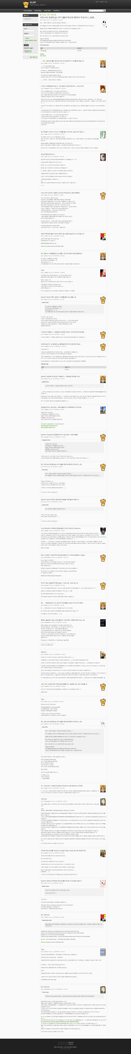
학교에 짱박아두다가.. (48, 154)
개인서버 (44, 799)
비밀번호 (26, 33)
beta (45, 20)
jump (46, 195)
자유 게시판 (53, 14)
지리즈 (46, 236)
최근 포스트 (28, 19)
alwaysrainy (47, 622)
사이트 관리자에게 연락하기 (70, 1047)
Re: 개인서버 (45, 915)
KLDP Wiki (47, 10)
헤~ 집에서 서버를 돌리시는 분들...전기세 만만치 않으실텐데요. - (62, 253)
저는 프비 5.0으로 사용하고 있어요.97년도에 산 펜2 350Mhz (60, 193)
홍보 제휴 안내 (33, 57)
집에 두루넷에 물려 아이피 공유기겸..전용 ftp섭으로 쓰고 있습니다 (62, 234)
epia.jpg (44, 50)
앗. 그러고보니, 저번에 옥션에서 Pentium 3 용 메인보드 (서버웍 (61, 786)
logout (46, 723)
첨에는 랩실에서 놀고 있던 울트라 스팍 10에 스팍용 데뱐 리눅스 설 (62, 620)
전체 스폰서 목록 (58, 1047)
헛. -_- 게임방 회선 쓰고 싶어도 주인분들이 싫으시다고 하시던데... (62, 603)
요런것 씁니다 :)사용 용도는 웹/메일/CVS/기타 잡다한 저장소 (60, 344)
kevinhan (47, 686)
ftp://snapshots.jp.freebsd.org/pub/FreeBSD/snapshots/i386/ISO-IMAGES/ (60, 1021)
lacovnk (46, 654)
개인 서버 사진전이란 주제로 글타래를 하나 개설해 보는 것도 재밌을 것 (64, 684)
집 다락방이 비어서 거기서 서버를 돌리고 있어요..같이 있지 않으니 (62, 132)
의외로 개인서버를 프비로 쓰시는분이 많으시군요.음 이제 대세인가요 (63, 850)
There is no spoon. (46, 246)
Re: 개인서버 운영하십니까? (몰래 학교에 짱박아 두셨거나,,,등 (61, 464)
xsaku (46, 134)
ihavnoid (47, 88)
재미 (48, 14)
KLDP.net (56, 10)
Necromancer (48, 557)
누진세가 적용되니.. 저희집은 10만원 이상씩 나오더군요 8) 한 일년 (62, 332)
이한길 (46, 409)
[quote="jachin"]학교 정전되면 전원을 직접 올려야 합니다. (60, 499)
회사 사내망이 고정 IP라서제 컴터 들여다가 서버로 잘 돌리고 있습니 (63, 555)
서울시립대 (70, 1042)
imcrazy (46, 585)
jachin (46, 63)
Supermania (47, 801)
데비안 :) (44, 652)
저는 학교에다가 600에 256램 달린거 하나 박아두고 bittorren (61, 528)
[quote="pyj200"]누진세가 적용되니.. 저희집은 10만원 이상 (60, 376)
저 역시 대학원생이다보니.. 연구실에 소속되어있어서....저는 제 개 (62, 86)
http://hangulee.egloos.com (48, 427)
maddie (46, 530)
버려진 (46, 334)
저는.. (43, 270)
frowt (46, 701)
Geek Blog (38, 10)
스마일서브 (70, 1044)
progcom (47, 346)
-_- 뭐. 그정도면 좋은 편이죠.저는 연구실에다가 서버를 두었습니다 (62, 61)
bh (45, 466)
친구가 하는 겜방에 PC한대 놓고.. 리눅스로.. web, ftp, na (59, 583)
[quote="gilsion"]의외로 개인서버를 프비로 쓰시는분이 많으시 (61, 881)
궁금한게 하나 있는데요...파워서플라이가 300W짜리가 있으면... (61, 407)
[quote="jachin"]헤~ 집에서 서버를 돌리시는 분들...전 (58, 297)
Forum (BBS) (28, 10)
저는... (43, 949)
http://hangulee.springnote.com (49, 425)
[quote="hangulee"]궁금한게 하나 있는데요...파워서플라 (59, 434)
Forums (44, 14)
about (97, 1)
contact (102, 1)
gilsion (46, 852)
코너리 (46, 951)
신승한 (46, 272)
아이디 (26, 28)
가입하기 (27, 38)
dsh (45, 883)
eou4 (46, 156)
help (106, 1)
